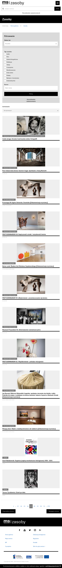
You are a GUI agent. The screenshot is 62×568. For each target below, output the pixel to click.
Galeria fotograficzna (12, 59)
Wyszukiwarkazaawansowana (31, 100)
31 (44, 506)
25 (24, 506)
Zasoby (25, 26)
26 (28, 506)
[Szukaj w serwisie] (27, 9)
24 (21, 506)
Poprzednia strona (8, 511)
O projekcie (8, 546)
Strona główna (15, 26)
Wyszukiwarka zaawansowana (30, 13)
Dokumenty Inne (11, 81)
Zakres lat (7, 40)
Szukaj (57, 8)
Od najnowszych (31, 110)
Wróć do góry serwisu (39, 546)
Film (8, 57)
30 (41, 506)
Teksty (8, 65)
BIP (6, 542)
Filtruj (31, 94)
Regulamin (36, 538)
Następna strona (54, 511)
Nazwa (6, 84)
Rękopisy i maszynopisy (13, 78)
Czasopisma (10, 67)
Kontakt (35, 542)
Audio (8, 54)
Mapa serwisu (8, 538)
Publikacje (9, 62)
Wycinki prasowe (11, 70)
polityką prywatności (52, 566)
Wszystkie (31, 43)
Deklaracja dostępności (39, 534)
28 (34, 506)
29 (37, 506)
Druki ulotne (10, 73)
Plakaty (8, 75)
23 (18, 506)
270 (48, 506)
